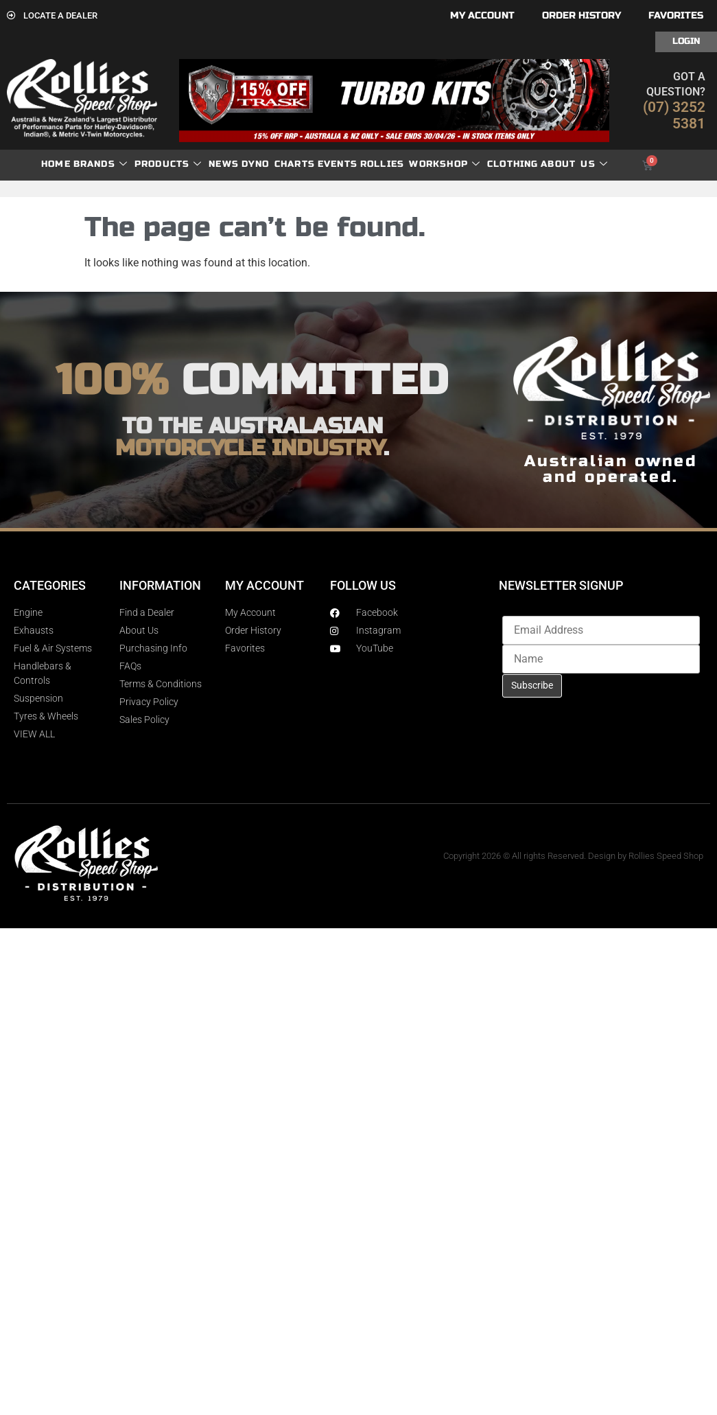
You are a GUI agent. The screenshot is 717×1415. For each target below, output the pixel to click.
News (224, 164)
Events (337, 164)
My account (482, 15)
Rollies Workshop (420, 164)
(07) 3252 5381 (674, 115)
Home (56, 164)
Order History (581, 15)
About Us (574, 164)
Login (686, 41)
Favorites (675, 15)
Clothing (513, 164)
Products (168, 164)
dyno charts (278, 164)
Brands (100, 164)
